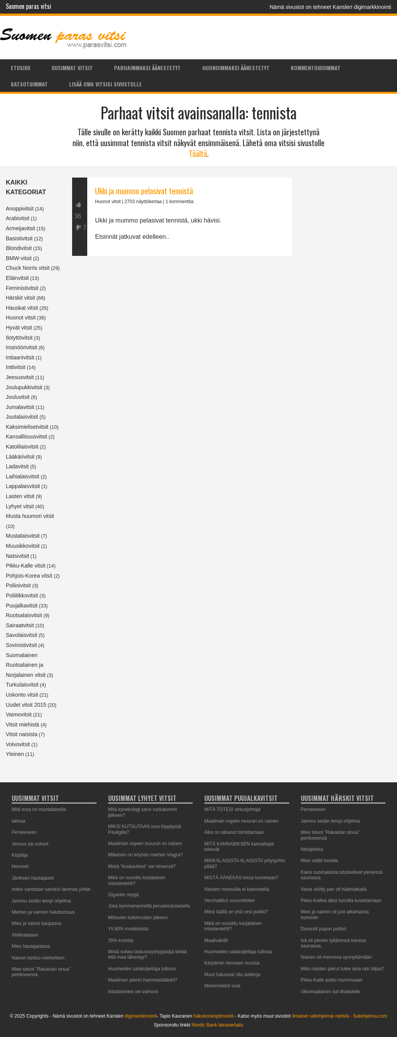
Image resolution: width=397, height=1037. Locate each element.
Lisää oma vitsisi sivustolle (105, 84)
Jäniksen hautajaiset (33, 878)
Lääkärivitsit (20, 457)
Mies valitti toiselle (319, 860)
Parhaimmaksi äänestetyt (147, 68)
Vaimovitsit (19, 714)
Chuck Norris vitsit (28, 268)
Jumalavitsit (20, 407)
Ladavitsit (17, 466)
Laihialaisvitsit (22, 476)
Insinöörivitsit (21, 347)
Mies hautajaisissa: (31, 946)
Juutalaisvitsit (22, 417)
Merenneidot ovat (222, 986)
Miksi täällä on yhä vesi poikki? (236, 911)
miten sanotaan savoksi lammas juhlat (51, 889)
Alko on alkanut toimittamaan (234, 832)
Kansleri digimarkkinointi (362, 7)
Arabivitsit (17, 218)
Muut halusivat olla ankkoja (232, 974)
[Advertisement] (182, 329)
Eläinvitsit (17, 278)
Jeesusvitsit (20, 377)
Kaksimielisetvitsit (27, 427)
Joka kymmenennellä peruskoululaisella (149, 906)
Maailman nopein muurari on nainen (145, 843)
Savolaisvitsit (21, 635)
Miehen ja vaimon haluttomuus (43, 912)
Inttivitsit (16, 367)
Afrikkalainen (25, 935)
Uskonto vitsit (22, 695)
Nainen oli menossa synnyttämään (336, 957)
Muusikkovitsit (23, 546)
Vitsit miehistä (22, 724)
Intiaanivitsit (20, 357)
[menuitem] (20, 67)
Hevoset (20, 866)
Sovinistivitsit (21, 645)
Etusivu (20, 68)
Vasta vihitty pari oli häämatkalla (334, 889)
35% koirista (120, 940)
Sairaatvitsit (20, 625)
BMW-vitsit (19, 258)
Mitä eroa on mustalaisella (39, 809)
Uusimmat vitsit (72, 68)
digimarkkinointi (141, 1016)
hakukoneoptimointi (213, 1016)
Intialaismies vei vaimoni (133, 991)
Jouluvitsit (17, 397)
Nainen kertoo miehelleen (38, 958)
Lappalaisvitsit (23, 486)
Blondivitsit (19, 248)
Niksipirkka (312, 849)
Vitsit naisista (21, 734)
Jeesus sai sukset (30, 844)
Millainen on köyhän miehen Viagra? (145, 855)
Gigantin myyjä (123, 894)
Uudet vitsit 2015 (26, 705)
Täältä (198, 153)
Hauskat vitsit (22, 308)
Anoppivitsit (20, 208)
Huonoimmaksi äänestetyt (235, 68)
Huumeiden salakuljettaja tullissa (142, 968)
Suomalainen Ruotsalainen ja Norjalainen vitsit (26, 665)
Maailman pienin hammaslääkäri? (143, 980)
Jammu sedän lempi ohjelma (41, 901)
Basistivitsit (19, 238)
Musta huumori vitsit (30, 516)
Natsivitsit (17, 556)
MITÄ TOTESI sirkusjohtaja (232, 809)
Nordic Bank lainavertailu (217, 1025)
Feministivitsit (22, 288)
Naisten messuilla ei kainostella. (237, 889)
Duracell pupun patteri (323, 929)
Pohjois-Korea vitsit (29, 576)
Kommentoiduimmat (315, 68)
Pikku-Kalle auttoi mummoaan (331, 980)
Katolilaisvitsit (22, 446)
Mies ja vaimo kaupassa (36, 923)
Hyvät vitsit (19, 327)
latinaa (18, 821)
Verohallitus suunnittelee (229, 900)
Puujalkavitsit (22, 605)
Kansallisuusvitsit (26, 436)
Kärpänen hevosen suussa (231, 963)
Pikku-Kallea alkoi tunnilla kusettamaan (341, 900)
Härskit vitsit (20, 298)
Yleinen (15, 754)
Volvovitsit (18, 744)
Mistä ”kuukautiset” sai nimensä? (142, 866)
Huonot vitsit (21, 317)
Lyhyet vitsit (20, 506)
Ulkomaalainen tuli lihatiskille (330, 991)
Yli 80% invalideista (128, 929)
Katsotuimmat (29, 84)
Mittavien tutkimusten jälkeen (138, 917)
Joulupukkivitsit (24, 387)
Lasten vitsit (20, 496)
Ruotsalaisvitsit (24, 615)
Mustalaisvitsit (23, 536)
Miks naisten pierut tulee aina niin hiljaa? (342, 968)
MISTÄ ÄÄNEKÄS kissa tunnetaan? (241, 877)
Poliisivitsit (18, 585)
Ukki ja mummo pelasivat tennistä (144, 191)
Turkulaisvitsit (22, 685)
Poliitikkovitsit (22, 595)
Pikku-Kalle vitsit (25, 565)
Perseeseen (24, 832)
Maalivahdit (216, 940)
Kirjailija (20, 855)
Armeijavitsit (20, 228)
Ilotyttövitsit (19, 338)
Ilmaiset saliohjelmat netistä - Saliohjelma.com (339, 1016)
